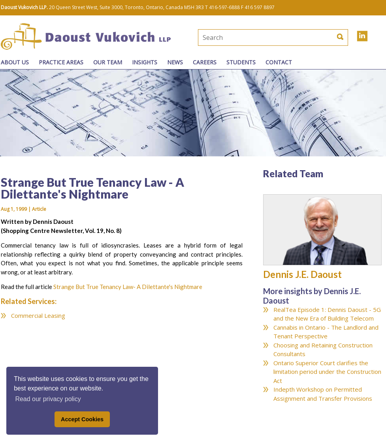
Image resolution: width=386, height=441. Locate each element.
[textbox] (246, 37)
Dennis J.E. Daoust (302, 274)
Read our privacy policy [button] (48, 399)
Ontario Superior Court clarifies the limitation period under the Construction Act (327, 372)
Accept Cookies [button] (82, 419)
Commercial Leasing (38, 315)
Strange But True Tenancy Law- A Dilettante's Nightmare (127, 286)
